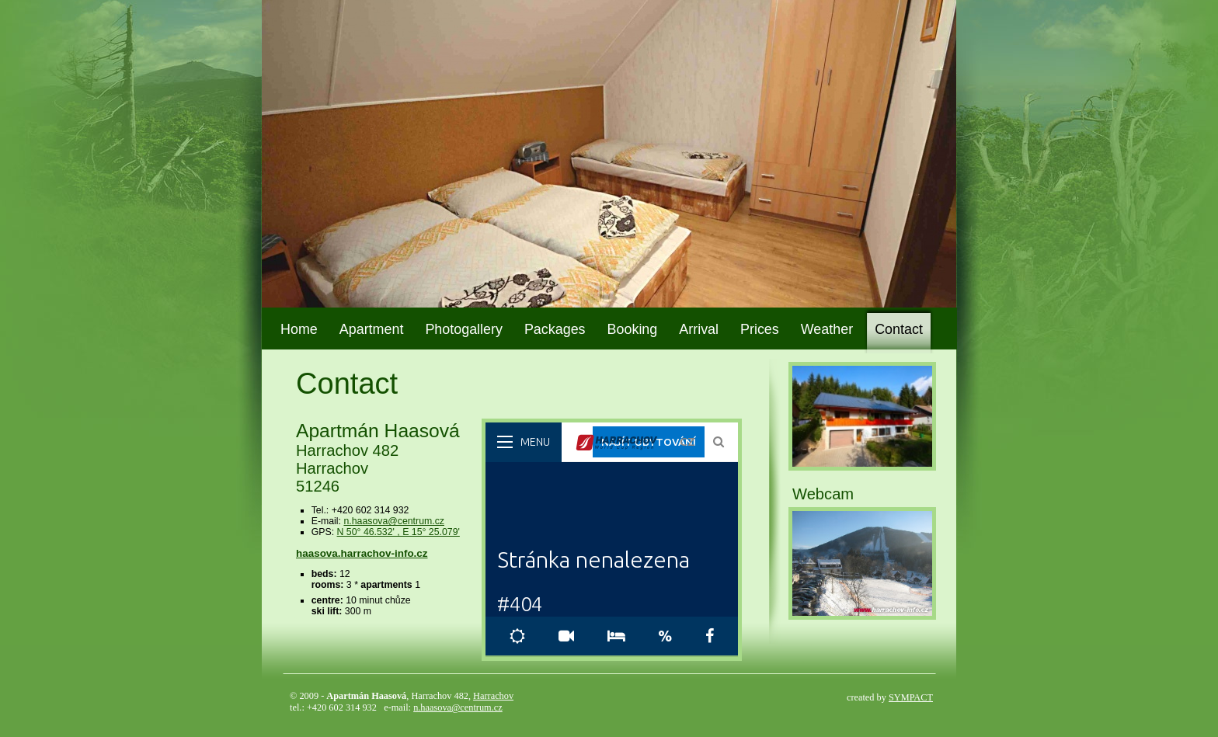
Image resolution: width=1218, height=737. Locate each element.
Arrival (699, 329)
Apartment (371, 329)
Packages (555, 329)
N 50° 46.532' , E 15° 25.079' (398, 532)
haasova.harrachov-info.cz (362, 553)
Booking (632, 329)
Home (299, 329)
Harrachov (493, 695)
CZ (886, 18)
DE (929, 18)
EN (908, 18)
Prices (759, 329)
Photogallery (464, 329)
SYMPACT (911, 697)
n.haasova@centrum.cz (393, 521)
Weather (827, 329)
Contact (899, 329)
